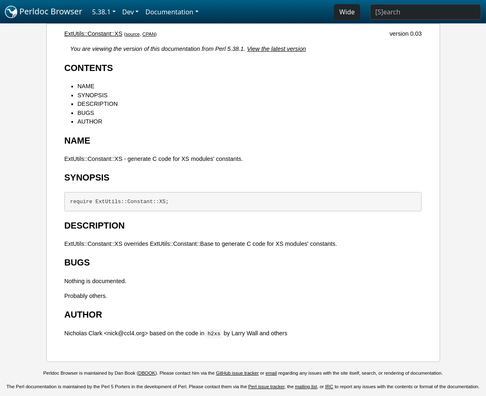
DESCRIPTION (98, 104)
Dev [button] (128, 11)
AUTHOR (90, 121)
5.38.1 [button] (101, 11)
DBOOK (146, 373)
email (271, 373)
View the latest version (276, 49)
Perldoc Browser (43, 12)
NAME (86, 86)
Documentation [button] (169, 11)
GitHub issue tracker (237, 373)
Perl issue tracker (266, 386)
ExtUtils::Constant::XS (93, 33)
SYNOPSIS (93, 95)
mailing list (306, 386)
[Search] (425, 12)
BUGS (86, 113)
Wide (347, 11)
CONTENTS (88, 68)
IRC (329, 386)
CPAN (148, 34)
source (132, 34)
